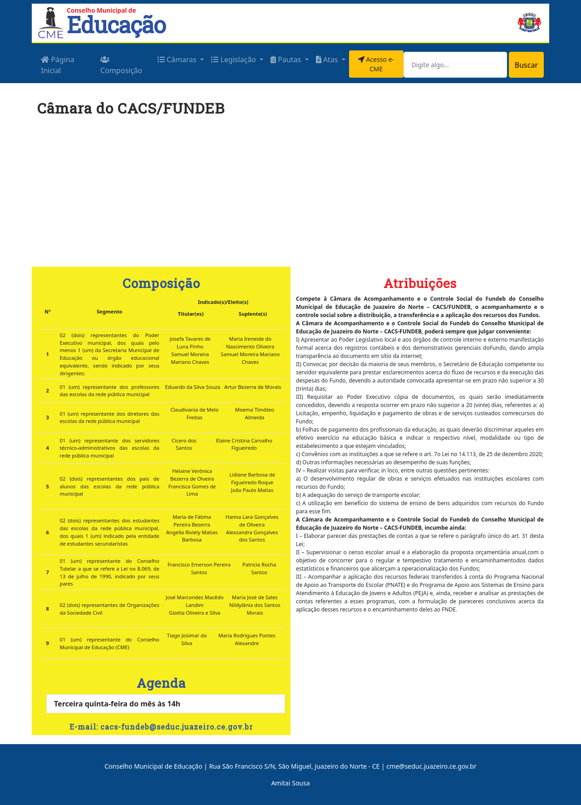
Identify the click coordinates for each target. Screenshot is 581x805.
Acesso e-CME (376, 64)
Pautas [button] (287, 60)
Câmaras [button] (178, 60)
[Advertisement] (290, 195)
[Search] (455, 65)
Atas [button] (328, 60)
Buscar (526, 65)
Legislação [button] (234, 60)
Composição (121, 65)
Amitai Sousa (290, 783)
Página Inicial (57, 65)
